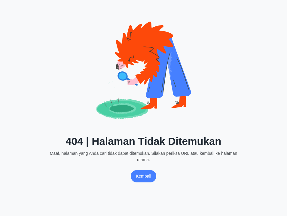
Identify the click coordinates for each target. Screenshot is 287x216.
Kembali (143, 176)
